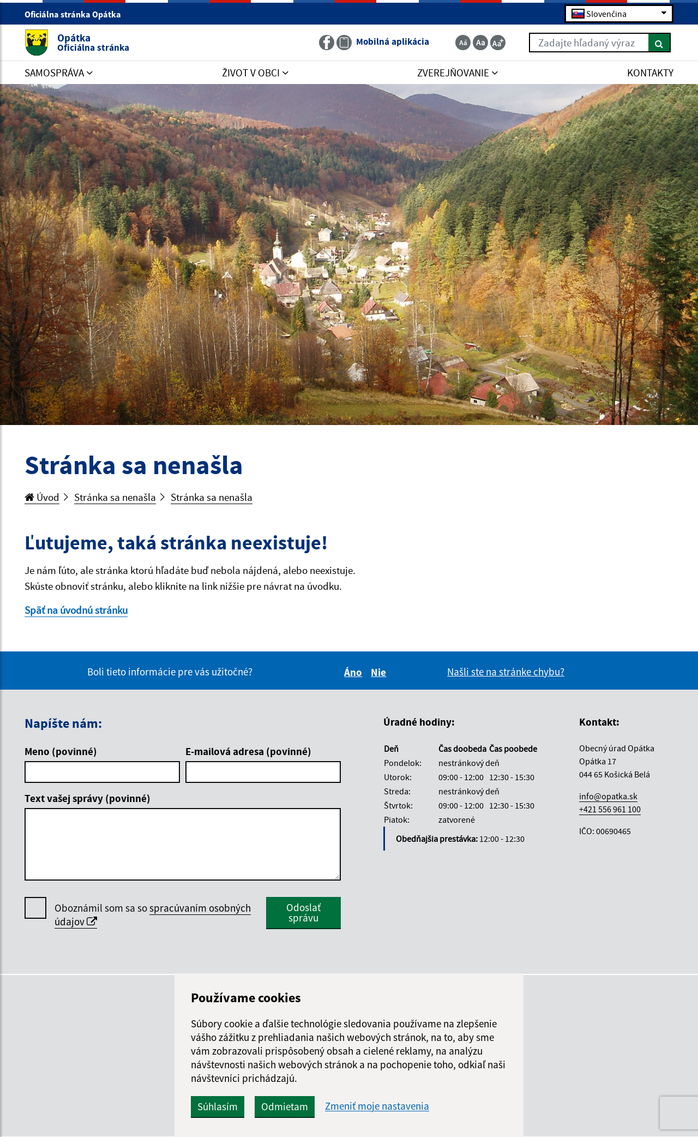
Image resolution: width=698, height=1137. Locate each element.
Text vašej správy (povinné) (88, 798)
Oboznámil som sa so (153, 915)
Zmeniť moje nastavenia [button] (377, 1106)
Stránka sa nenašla (115, 497)
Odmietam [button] (284, 1106)
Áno (354, 672)
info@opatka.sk (608, 796)
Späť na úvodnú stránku (76, 610)
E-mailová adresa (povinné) (248, 751)
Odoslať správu (303, 912)
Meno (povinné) (61, 751)
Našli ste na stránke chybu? (505, 671)
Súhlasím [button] (217, 1106)
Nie (380, 672)
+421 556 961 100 (610, 809)
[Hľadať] (659, 42)
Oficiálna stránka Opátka (77, 14)
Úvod (42, 497)
